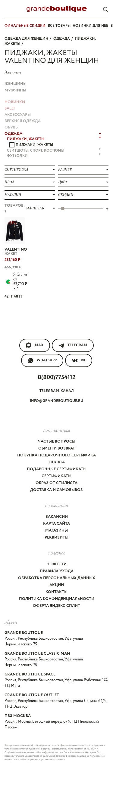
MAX (34, 345)
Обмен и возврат (56, 448)
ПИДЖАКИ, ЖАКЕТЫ (54, 139)
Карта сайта (56, 524)
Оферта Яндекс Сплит (56, 606)
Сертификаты (56, 476)
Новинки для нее (90, 25)
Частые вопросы (56, 441)
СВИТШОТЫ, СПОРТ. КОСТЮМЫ (54, 150)
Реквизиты (56, 537)
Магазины (56, 530)
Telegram (72, 345)
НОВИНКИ (15, 102)
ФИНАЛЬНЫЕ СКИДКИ (25, 25)
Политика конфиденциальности (56, 599)
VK (79, 360)
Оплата (57, 462)
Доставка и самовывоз (56, 490)
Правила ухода (57, 571)
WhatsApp (42, 360)
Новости (56, 564)
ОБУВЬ (11, 127)
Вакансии (57, 517)
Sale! (10, 108)
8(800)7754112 (56, 377)
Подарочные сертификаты (56, 469)
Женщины (16, 84)
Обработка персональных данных (56, 578)
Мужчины (15, 90)
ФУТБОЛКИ (54, 155)
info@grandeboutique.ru (56, 400)
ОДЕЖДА (61, 38)
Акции (56, 585)
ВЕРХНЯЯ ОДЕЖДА (23, 121)
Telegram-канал (56, 391)
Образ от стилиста (56, 483)
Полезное (56, 552)
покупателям (56, 430)
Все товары (59, 25)
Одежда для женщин (26, 38)
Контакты (56, 592)
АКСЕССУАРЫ (18, 115)
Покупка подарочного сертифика (56, 455)
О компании (56, 505)
